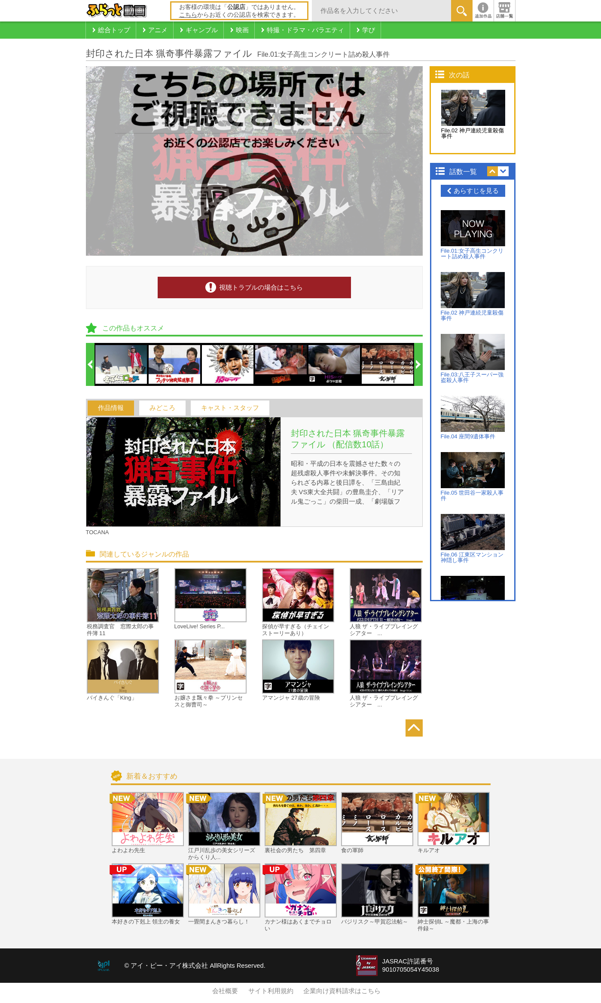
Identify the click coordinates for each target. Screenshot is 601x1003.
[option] (121, 364)
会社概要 (225, 991)
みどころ (162, 407)
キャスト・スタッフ (230, 407)
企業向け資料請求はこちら (342, 991)
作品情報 (111, 407)
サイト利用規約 (270, 991)
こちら (188, 14)
